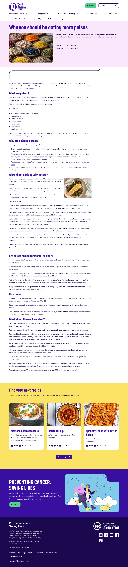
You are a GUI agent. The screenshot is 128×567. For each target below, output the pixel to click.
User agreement (25, 553)
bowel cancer (16, 159)
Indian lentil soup (75, 237)
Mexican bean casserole (26, 426)
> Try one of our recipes (18, 251)
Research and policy (66, 13)
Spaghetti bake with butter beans (101, 426)
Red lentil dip (64, 426)
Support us (92, 13)
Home (11, 19)
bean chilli (28, 197)
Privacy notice (52, 553)
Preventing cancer (16, 13)
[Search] (109, 5)
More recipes (63, 457)
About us (113, 13)
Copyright (39, 553)
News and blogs (30, 19)
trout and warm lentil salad (30, 191)
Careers (12, 553)
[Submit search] (116, 5)
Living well (41, 13)
